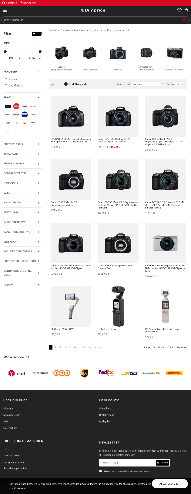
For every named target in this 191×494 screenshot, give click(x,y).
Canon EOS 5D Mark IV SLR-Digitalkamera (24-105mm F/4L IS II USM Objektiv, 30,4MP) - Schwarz (164, 142)
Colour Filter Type (15, 173)
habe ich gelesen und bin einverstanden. (124, 471)
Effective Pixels (13, 144)
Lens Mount (11, 241)
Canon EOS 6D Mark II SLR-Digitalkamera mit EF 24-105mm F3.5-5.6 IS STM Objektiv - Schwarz (118, 205)
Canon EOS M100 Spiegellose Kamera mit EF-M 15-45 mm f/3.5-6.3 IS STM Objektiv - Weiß (165, 268)
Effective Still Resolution (20, 261)
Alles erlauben (169, 483)
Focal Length (12, 202)
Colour (8, 284)
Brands (8, 97)
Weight (8, 192)
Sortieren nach (123, 83)
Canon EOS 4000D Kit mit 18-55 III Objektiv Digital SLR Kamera (115, 140)
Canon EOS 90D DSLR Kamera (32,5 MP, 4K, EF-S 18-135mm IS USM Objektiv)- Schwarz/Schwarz (165, 205)
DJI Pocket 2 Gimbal (107, 329)
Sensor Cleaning (14, 163)
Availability (10, 71)
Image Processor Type (17, 231)
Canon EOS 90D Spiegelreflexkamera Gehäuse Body (115, 267)
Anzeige (170, 83)
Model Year (11, 212)
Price (7, 43)
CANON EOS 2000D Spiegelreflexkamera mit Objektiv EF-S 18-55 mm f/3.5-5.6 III (71, 140)
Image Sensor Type (15, 222)
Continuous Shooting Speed (18, 272)
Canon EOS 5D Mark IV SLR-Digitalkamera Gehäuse (64, 203)
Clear (38, 33)
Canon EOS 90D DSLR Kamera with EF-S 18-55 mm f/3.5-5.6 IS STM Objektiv (70, 267)
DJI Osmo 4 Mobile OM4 (62, 329)
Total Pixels (11, 153)
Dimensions (11, 183)
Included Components (18, 251)
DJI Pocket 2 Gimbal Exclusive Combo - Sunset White (163, 330)
